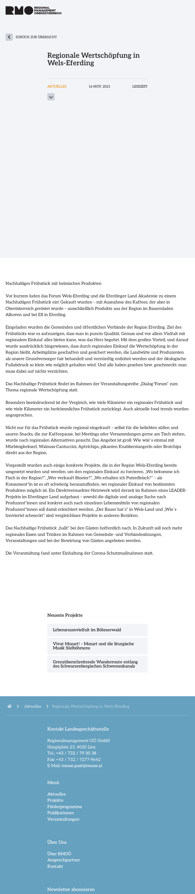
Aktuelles (56, 794)
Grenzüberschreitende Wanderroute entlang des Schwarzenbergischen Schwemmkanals (95, 664)
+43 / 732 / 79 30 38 (76, 753)
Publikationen (60, 812)
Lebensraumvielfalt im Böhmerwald (87, 629)
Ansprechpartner (63, 859)
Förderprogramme (64, 806)
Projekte (55, 800)
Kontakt (55, 866)
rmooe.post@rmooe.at (82, 765)
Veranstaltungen (63, 819)
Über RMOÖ (59, 853)
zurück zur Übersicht (36, 37)
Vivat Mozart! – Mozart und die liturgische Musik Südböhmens (93, 645)
